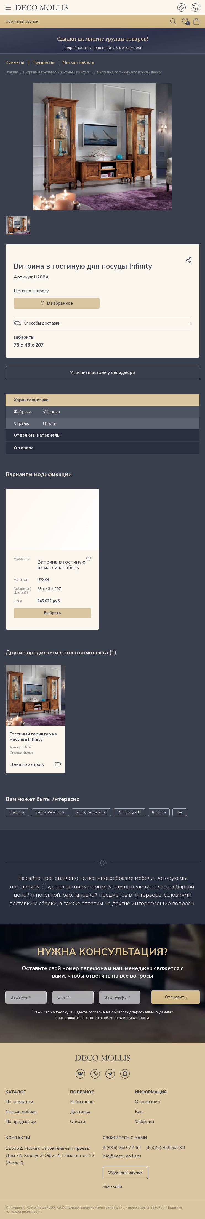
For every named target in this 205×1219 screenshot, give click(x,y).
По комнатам (19, 1101)
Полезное (82, 1092)
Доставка (80, 1111)
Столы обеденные (50, 812)
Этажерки (17, 812)
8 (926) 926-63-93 (166, 1147)
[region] (102, 225)
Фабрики (144, 1121)
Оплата (77, 1121)
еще (179, 812)
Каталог (16, 1092)
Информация (151, 1092)
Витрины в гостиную (40, 72)
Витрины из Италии (77, 72)
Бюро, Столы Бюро (91, 812)
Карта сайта (112, 1187)
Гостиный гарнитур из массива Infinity (33, 736)
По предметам (21, 1121)
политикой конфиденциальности (119, 1017)
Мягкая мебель (78, 62)
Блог (140, 1111)
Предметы (43, 62)
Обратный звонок (125, 1172)
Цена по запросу (31, 291)
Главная (12, 72)
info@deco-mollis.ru (122, 1156)
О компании (147, 1101)
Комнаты (15, 62)
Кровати (159, 812)
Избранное (82, 1101)
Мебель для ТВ (130, 812)
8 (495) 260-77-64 (122, 1147)
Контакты (18, 1137)
